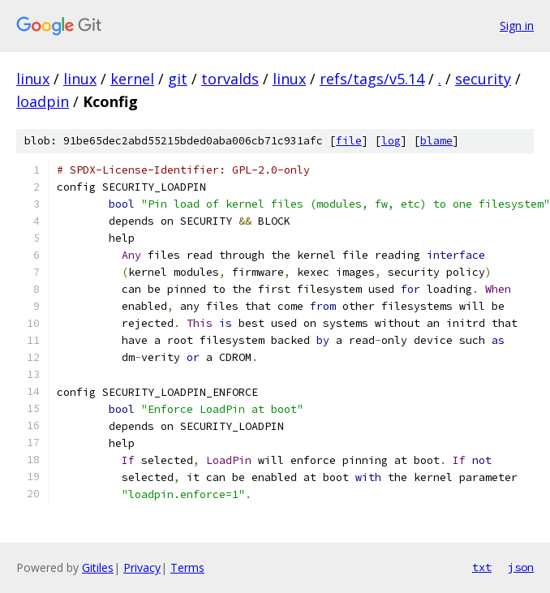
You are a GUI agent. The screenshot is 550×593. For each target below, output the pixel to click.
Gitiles (98, 567)
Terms (187, 567)
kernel (132, 78)
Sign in (517, 25)
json (521, 567)
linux (32, 78)
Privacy (142, 567)
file (349, 141)
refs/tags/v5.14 (372, 78)
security (483, 78)
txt (482, 567)
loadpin (42, 101)
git (177, 78)
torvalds (230, 78)
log (391, 141)
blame (436, 141)
